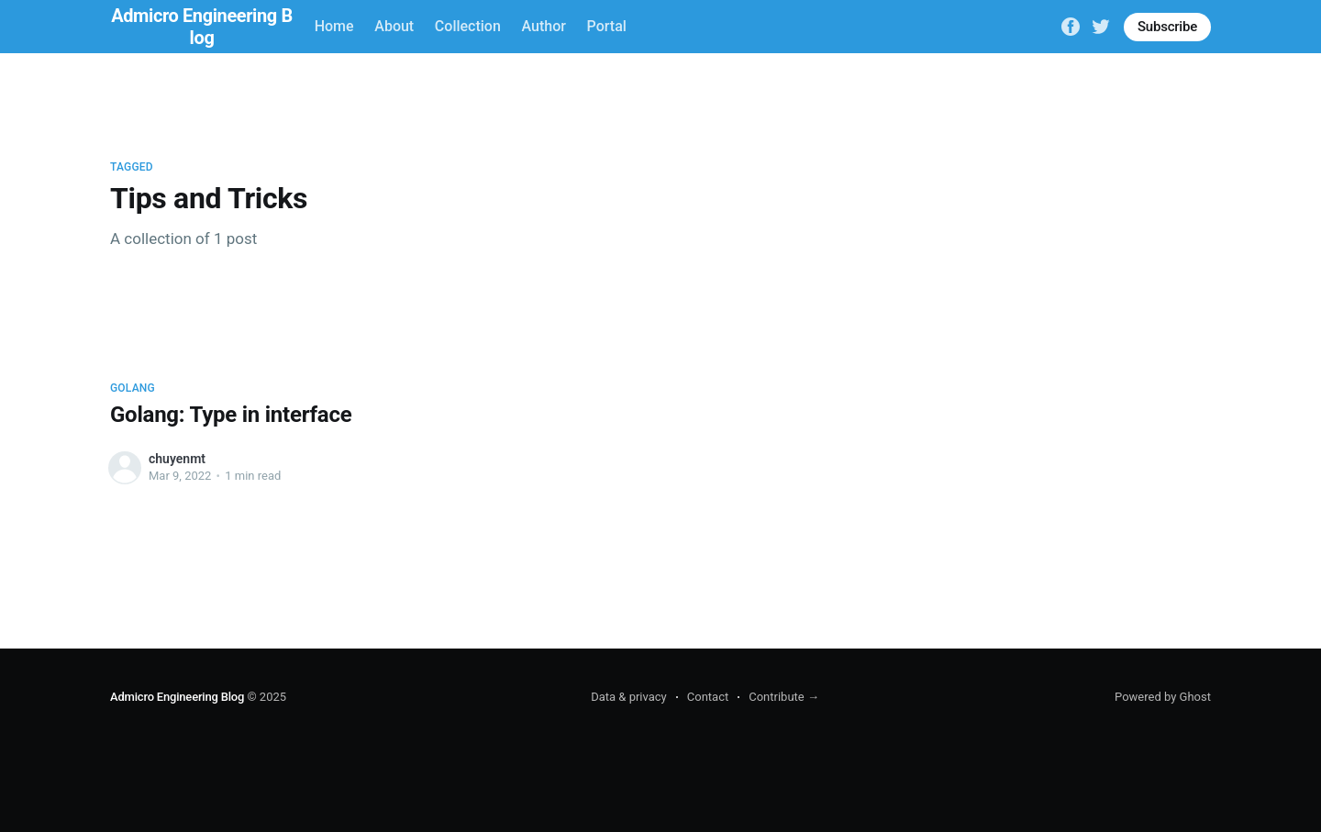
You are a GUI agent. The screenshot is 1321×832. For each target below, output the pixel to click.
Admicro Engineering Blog (177, 697)
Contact (707, 697)
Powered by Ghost (1163, 697)
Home (334, 26)
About (394, 26)
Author (544, 26)
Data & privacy (629, 697)
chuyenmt (177, 458)
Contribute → (784, 697)
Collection (468, 26)
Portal (607, 26)
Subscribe (1167, 26)
